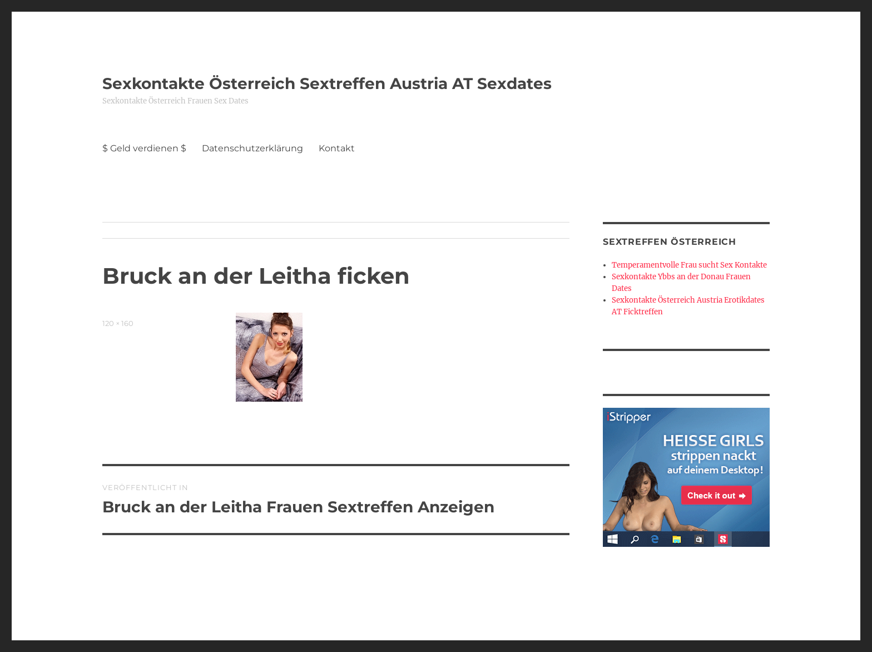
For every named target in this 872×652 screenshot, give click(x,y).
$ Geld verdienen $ (144, 148)
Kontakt (337, 148)
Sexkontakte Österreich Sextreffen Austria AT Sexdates (327, 83)
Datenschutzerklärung (252, 148)
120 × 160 (117, 323)
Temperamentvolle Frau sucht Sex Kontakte (689, 265)
